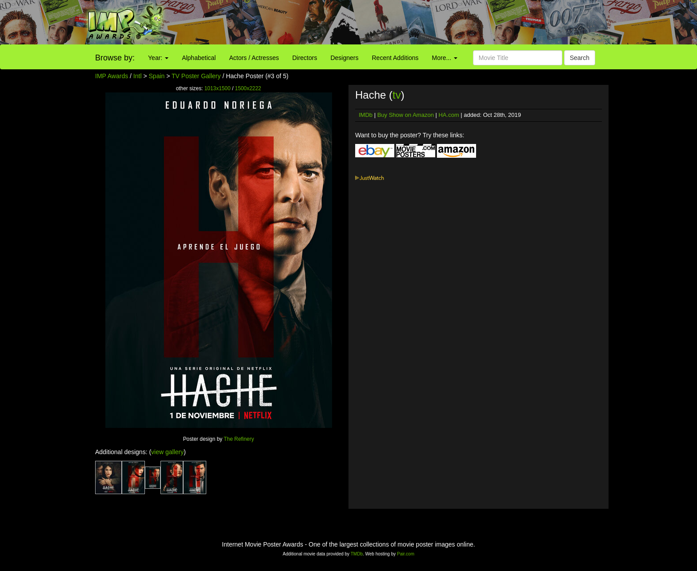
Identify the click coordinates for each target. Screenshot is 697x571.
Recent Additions (395, 57)
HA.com (448, 115)
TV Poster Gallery (196, 76)
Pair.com (405, 553)
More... (444, 57)
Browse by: (115, 57)
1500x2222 (248, 88)
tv (397, 95)
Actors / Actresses (254, 57)
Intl (137, 76)
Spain (157, 76)
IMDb (366, 115)
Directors (304, 57)
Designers (344, 57)
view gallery (167, 451)
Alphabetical (199, 57)
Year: (158, 57)
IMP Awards (111, 76)
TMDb (357, 553)
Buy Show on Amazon (405, 115)
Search (579, 57)
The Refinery (239, 439)
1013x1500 (217, 88)
